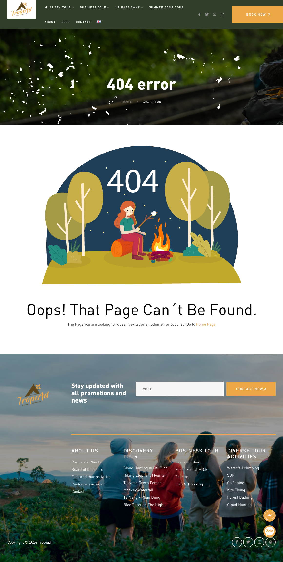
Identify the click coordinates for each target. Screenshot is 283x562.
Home (127, 102)
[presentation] (173, 409)
